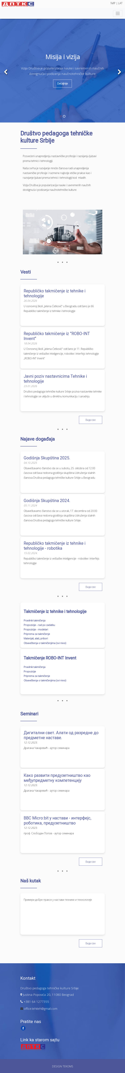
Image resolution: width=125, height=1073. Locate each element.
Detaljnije (62, 83)
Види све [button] (90, 420)
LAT (120, 3)
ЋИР (113, 3)
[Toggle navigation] (117, 13)
